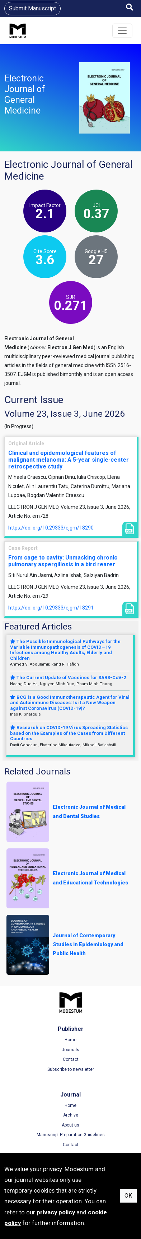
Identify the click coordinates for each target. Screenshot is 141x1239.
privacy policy (56, 1212)
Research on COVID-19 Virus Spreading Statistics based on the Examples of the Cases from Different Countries (69, 733)
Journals (70, 1049)
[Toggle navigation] (122, 31)
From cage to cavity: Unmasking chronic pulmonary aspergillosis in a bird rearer (62, 561)
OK (128, 1195)
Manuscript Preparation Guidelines (71, 1134)
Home (70, 1039)
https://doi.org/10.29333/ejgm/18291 (51, 608)
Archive (70, 1115)
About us (70, 1125)
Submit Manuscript (32, 8)
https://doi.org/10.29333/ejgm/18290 (51, 528)
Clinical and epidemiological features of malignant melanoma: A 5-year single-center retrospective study (68, 460)
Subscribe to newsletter (70, 1069)
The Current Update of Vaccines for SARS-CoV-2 (68, 677)
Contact (71, 1059)
